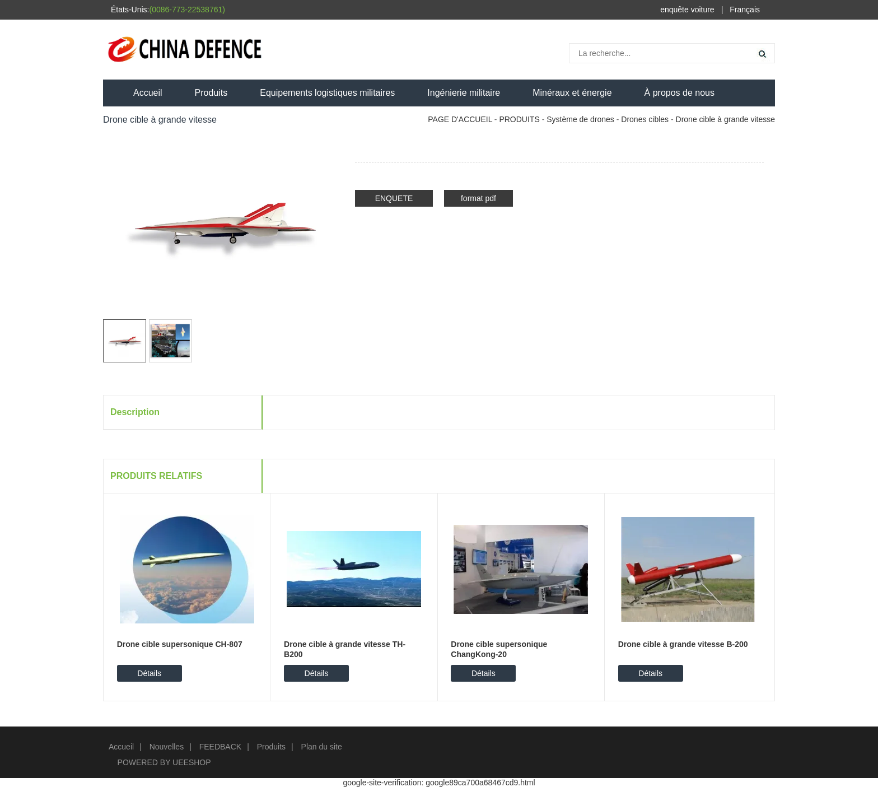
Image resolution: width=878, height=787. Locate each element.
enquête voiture (687, 9)
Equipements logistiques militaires (327, 92)
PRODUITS (519, 119)
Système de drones (580, 119)
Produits (211, 92)
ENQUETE (394, 198)
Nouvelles (167, 746)
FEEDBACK (220, 746)
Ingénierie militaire (463, 92)
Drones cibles (645, 119)
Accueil (147, 92)
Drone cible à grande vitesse (725, 119)
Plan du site (321, 746)
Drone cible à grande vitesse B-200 (683, 644)
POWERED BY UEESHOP (164, 762)
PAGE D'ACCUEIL (460, 119)
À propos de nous (679, 92)
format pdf (478, 198)
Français (745, 9)
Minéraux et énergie (572, 92)
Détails (149, 673)
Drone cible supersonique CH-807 (179, 644)
